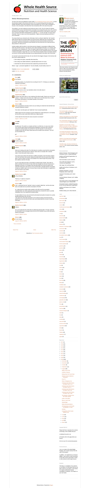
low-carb (61, 280)
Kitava (60, 267)
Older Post (53, 229)
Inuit (60, 265)
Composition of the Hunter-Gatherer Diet (68, 412)
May (63, 418)
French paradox (62, 243)
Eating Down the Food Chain (68, 374)
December (64, 361)
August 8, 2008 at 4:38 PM (21, 220)
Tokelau (61, 332)
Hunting (63, 409)
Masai (60, 282)
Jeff (16, 121)
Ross (16, 77)
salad (60, 312)
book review (62, 200)
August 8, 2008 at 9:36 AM (21, 180)
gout (60, 252)
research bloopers (63, 310)
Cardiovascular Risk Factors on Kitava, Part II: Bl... (68, 390)
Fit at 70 (63, 379)
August (63, 368)
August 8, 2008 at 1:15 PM (21, 202)
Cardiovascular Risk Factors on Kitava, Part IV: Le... (68, 383)
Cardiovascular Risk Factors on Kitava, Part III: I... (68, 386)
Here (39, 32)
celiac (60, 209)
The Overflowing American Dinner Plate (43, 21)
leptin (60, 276)
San (60, 315)
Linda (16, 139)
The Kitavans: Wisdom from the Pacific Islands (68, 396)
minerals (61, 289)
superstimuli (62, 325)
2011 (62, 353)
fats (18, 71)
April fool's (61, 196)
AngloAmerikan (18, 94)
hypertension (62, 261)
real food (61, 308)
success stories (62, 323)
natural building (62, 293)
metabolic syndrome (63, 286)
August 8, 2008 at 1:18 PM (21, 214)
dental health (62, 217)
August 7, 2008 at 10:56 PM (21, 101)
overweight (22, 71)
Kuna (60, 269)
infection (61, 263)
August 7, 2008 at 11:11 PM (21, 118)
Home (34, 229)
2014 (62, 347)
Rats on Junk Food (66, 400)
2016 (62, 344)
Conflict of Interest (66, 372)
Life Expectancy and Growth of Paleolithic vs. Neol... (68, 407)
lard (60, 271)
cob (60, 213)
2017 (62, 342)
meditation (61, 284)
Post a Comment (17, 223)
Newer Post (15, 229)
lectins (60, 274)
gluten (60, 250)
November (64, 362)
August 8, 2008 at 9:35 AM (21, 171)
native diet (61, 291)
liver (60, 278)
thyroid (60, 330)
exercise (61, 233)
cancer (60, 204)
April (63, 420)
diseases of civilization (64, 226)
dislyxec (17, 104)
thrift (60, 327)
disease (61, 224)
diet (16, 71)
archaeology (62, 198)
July (63, 414)
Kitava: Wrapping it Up (67, 381)
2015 (62, 346)
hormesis (61, 256)
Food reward (62, 239)
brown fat (61, 202)
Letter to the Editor (66, 398)
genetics (61, 248)
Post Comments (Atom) (37, 233)
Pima (60, 304)
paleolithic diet (62, 299)
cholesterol (61, 211)
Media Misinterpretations (67, 404)
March (63, 422)
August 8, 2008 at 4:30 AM (21, 136)
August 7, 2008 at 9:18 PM (21, 85)
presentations (62, 306)
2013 (62, 349)
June (63, 416)
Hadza (60, 254)
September (64, 366)
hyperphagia (62, 258)
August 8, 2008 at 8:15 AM (21, 142)
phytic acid (61, 302)
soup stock (61, 321)
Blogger (51, 485)
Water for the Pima (66, 370)
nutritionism (61, 295)
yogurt (60, 336)
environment (62, 228)
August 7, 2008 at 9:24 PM (21, 91)
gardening (61, 245)
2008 (62, 359)
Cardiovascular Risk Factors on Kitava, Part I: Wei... (68, 393)
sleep (60, 317)
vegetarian (61, 334)
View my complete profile (64, 31)
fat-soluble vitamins (63, 235)
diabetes (61, 220)
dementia (61, 215)
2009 (62, 357)
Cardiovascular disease (64, 207)
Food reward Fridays (63, 241)
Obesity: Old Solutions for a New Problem (68, 116)
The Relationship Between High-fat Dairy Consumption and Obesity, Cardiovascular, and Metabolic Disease (68, 133)
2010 (62, 355)
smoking (61, 319)
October (64, 364)
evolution (61, 230)
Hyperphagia (64, 402)
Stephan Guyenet (19, 88)
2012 (62, 351)
